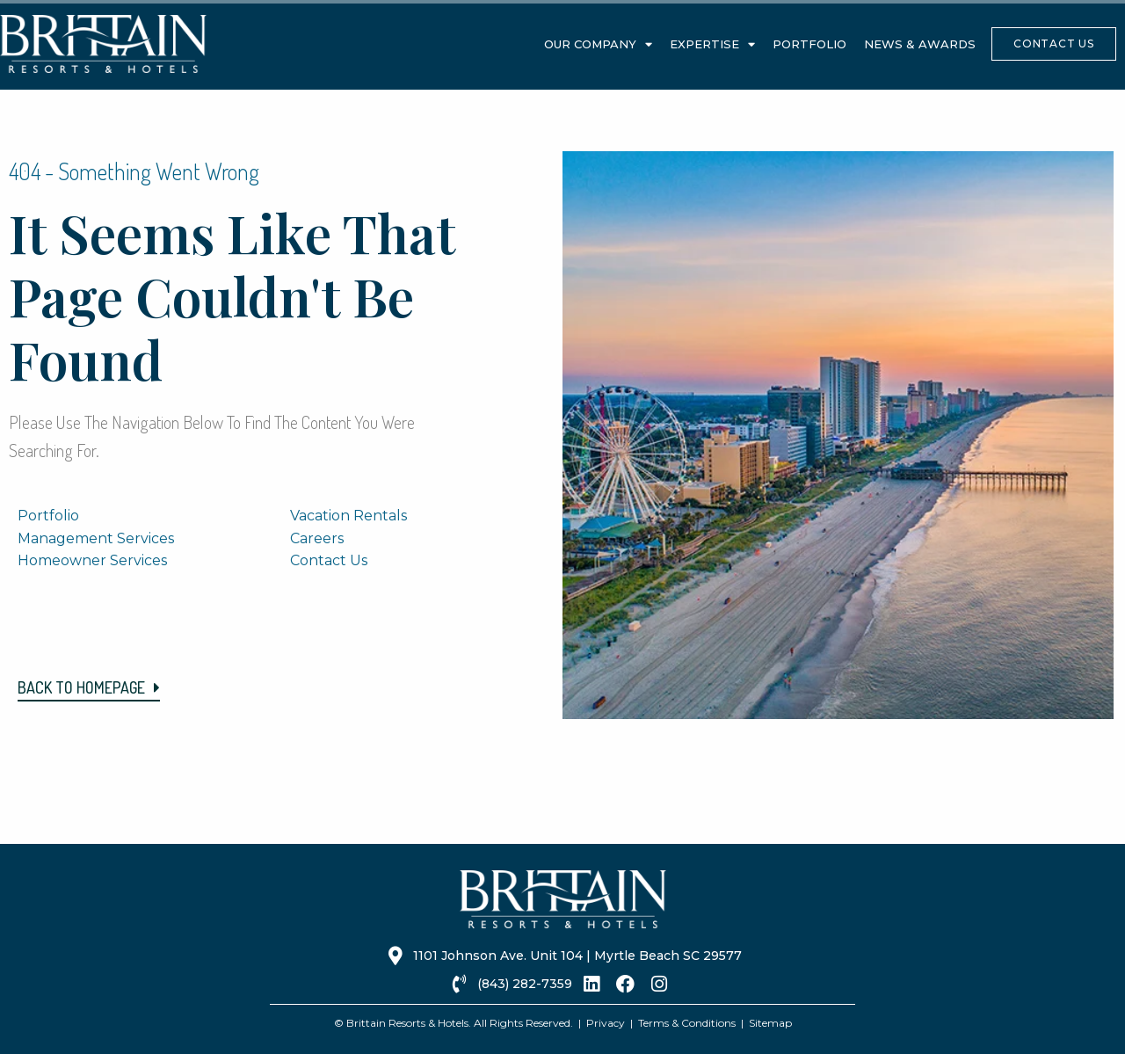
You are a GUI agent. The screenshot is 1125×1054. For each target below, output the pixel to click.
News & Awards (920, 44)
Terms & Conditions (687, 1022)
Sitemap (770, 1022)
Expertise (712, 44)
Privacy (605, 1022)
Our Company (598, 44)
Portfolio (809, 44)
